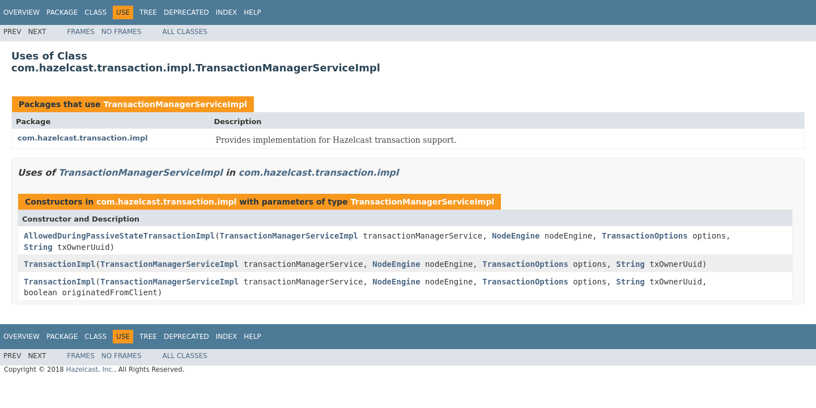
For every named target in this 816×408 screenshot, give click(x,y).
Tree (148, 12)
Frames (81, 32)
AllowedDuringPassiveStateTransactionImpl (119, 235)
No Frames (121, 32)
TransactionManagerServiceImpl (175, 104)
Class (95, 12)
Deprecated (186, 12)
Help (252, 12)
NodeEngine (515, 235)
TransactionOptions (645, 235)
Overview (21, 12)
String (38, 247)
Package (62, 12)
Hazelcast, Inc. (90, 369)
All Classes (185, 32)
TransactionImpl (59, 264)
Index (226, 12)
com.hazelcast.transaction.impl (83, 138)
